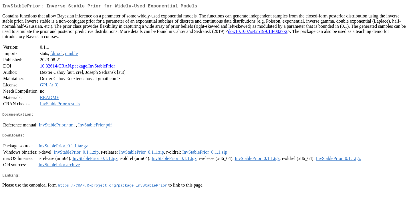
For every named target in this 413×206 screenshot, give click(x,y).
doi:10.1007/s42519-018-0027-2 (257, 32)
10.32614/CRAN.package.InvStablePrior (77, 67)
